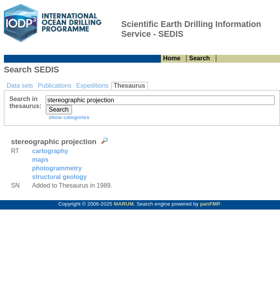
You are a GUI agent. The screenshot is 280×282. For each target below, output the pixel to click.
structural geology (59, 177)
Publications (55, 85)
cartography (50, 151)
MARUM (124, 204)
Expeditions (92, 85)
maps (40, 159)
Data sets (20, 85)
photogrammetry (57, 168)
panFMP (210, 204)
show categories (68, 117)
